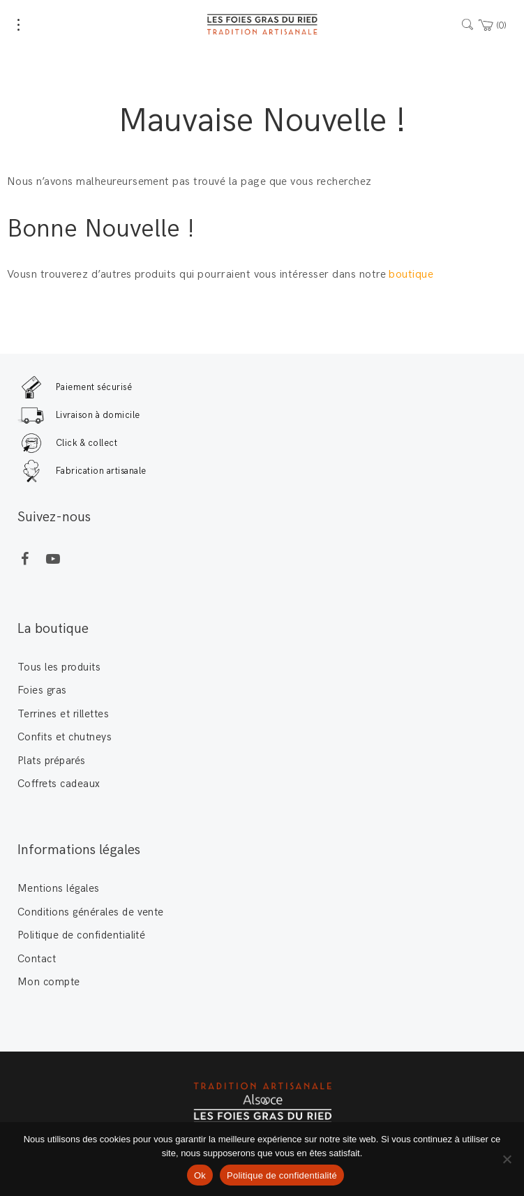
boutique (412, 274)
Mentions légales (58, 888)
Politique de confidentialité (81, 935)
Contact (36, 958)
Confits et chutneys (64, 737)
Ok (200, 1175)
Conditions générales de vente (90, 912)
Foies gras (42, 690)
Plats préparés (51, 760)
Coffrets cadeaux (58, 783)
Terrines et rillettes (63, 714)
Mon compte (48, 982)
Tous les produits (58, 667)
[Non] (507, 1159)
